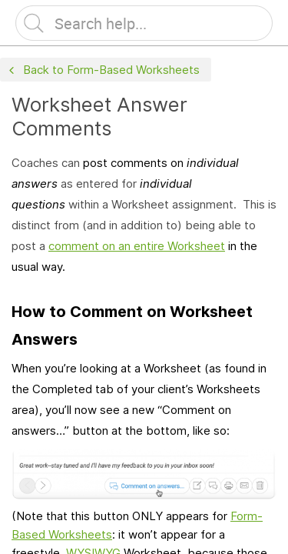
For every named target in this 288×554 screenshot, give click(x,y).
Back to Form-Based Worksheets (102, 70)
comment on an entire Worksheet (136, 246)
